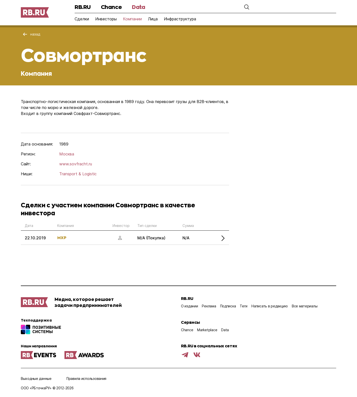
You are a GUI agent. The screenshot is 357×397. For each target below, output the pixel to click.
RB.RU (83, 6)
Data (138, 6)
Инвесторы (106, 18)
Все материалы (304, 306)
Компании (132, 18)
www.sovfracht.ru (75, 163)
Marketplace (207, 330)
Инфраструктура (180, 18)
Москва (66, 153)
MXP (61, 237)
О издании (189, 306)
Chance (111, 6)
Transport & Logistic (78, 173)
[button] (247, 6)
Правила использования (86, 378)
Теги (243, 306)
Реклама (209, 306)
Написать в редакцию (269, 306)
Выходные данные (36, 378)
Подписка (228, 306)
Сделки (82, 18)
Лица (153, 18)
